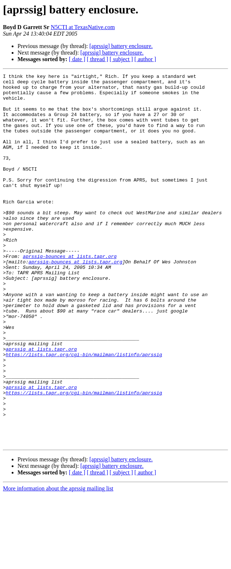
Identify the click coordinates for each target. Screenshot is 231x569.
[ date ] (77, 59)
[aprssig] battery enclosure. (121, 46)
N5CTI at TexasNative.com (83, 27)
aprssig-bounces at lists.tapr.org (70, 293)
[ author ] (145, 59)
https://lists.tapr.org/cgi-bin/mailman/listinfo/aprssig (84, 411)
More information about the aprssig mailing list (58, 563)
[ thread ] (97, 59)
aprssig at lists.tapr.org (41, 404)
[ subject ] (121, 59)
